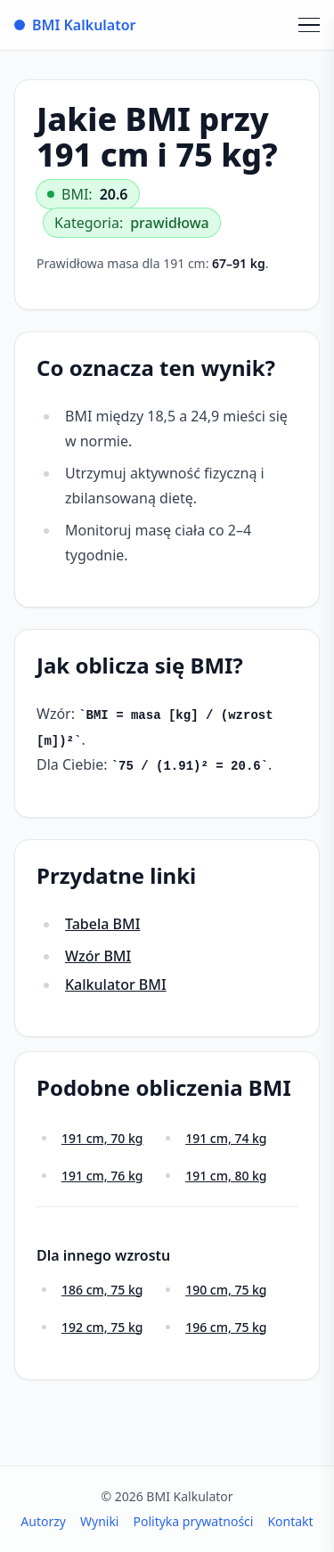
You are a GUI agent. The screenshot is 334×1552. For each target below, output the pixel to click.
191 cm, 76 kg (102, 1175)
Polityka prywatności (193, 1521)
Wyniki (99, 1521)
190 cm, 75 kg (225, 1289)
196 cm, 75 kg (225, 1327)
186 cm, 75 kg (102, 1289)
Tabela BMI (102, 924)
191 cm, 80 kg (225, 1175)
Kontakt (290, 1521)
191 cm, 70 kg (102, 1138)
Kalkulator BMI (116, 984)
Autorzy (43, 1521)
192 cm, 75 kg (102, 1327)
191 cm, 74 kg (225, 1138)
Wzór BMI (98, 956)
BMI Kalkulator (75, 25)
